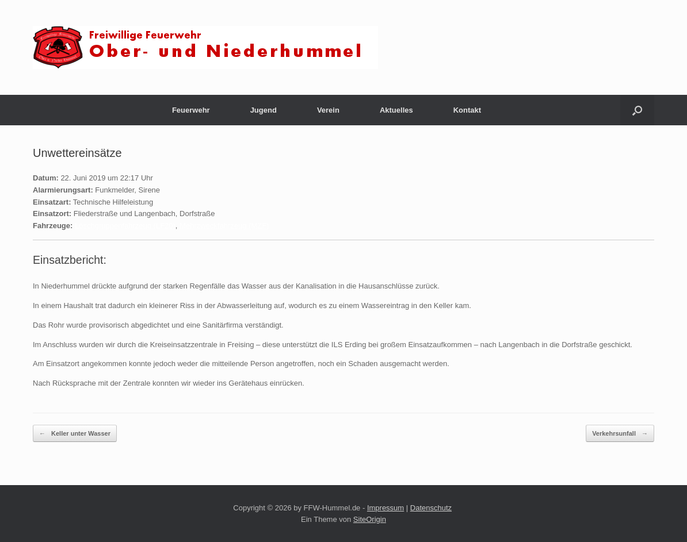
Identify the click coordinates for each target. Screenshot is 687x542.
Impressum (385, 507)
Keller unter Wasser (74, 434)
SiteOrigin (369, 519)
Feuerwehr (191, 110)
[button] (637, 110)
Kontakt (467, 110)
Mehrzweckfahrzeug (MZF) (224, 225)
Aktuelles (396, 110)
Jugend (263, 110)
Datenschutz (431, 507)
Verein (328, 110)
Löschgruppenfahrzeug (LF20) (125, 225)
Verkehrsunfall (620, 434)
